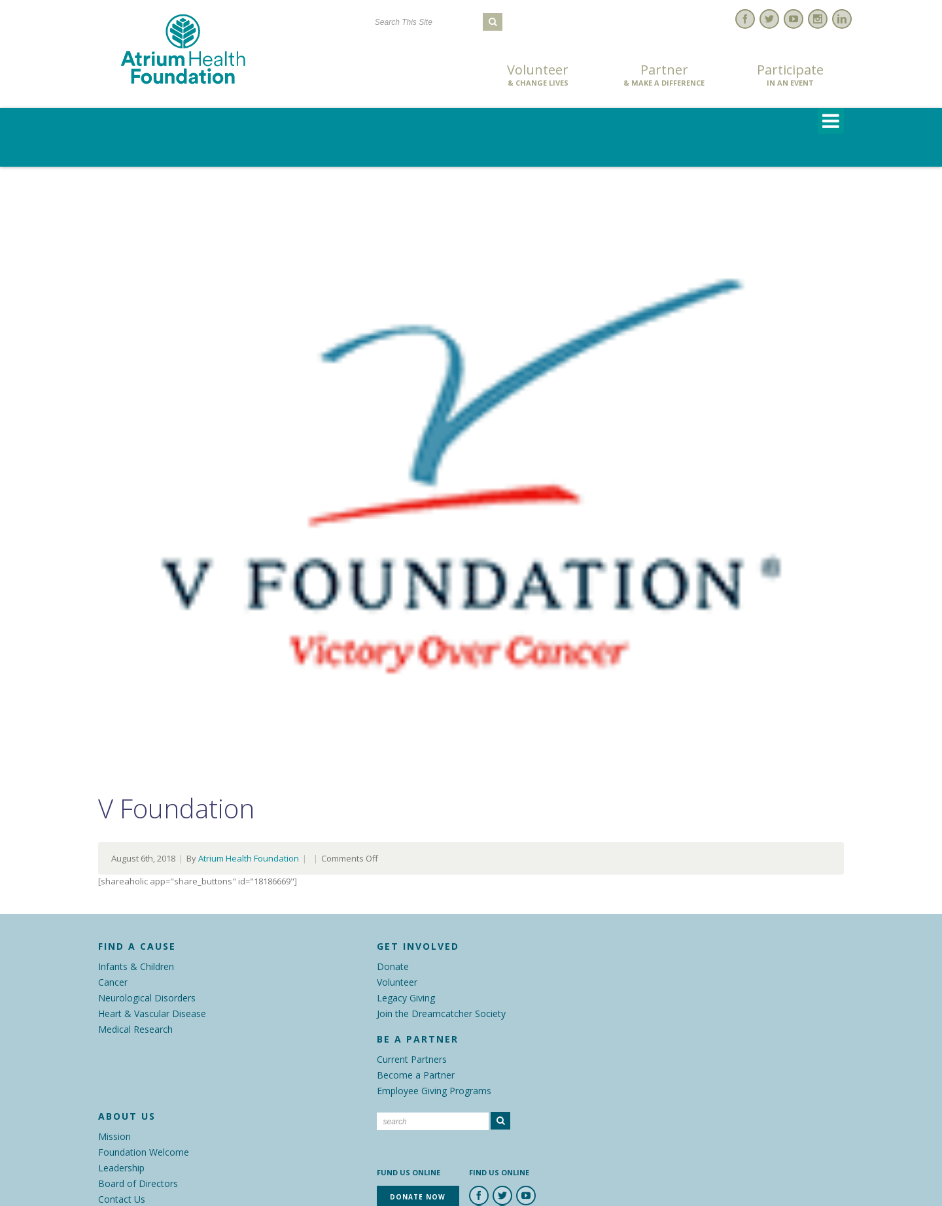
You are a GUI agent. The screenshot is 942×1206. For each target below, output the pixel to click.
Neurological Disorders (147, 998)
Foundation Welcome (143, 1152)
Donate (393, 966)
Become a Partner (416, 1075)
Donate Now (411, 76)
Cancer (113, 982)
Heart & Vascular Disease (152, 1013)
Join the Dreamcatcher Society (441, 1013)
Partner (664, 75)
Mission (114, 1136)
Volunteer (538, 75)
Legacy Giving (406, 998)
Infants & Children (136, 966)
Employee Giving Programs (434, 1090)
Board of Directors (138, 1183)
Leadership (121, 1168)
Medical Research (135, 1029)
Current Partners (412, 1059)
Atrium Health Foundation (248, 858)
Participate (790, 75)
